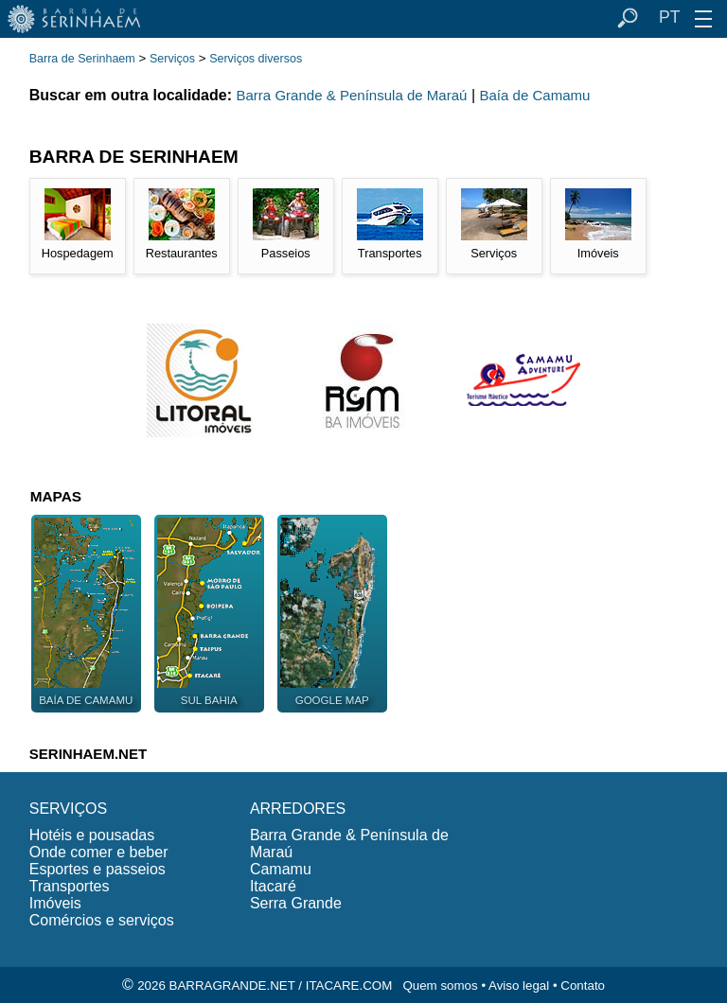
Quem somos (439, 985)
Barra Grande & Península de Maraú (351, 95)
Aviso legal (518, 985)
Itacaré (273, 886)
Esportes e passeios (97, 869)
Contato (582, 985)
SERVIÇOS (68, 809)
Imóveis (55, 903)
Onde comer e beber (98, 852)
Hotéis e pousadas (92, 835)
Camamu (280, 869)
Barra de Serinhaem (82, 58)
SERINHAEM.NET (88, 754)
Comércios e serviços (101, 920)
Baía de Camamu (534, 95)
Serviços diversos (255, 58)
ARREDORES (298, 809)
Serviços (172, 58)
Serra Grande (296, 903)
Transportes (69, 886)
